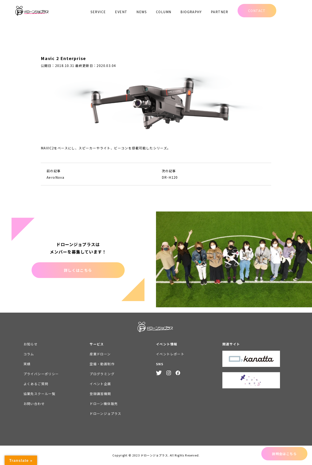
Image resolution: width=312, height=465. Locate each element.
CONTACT (257, 10)
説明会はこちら (284, 453)
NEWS (141, 11)
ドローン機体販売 (104, 403)
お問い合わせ (34, 403)
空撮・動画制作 (102, 364)
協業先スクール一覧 (40, 393)
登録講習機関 (100, 393)
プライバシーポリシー (41, 373)
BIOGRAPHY (191, 11)
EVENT (121, 11)
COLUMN (163, 11)
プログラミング (102, 373)
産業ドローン (100, 354)
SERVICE (98, 11)
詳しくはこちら (78, 270)
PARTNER (219, 11)
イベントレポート (170, 354)
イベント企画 (100, 383)
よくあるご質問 (36, 383)
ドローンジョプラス (105, 413)
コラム (29, 354)
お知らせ (31, 344)
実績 (27, 364)
